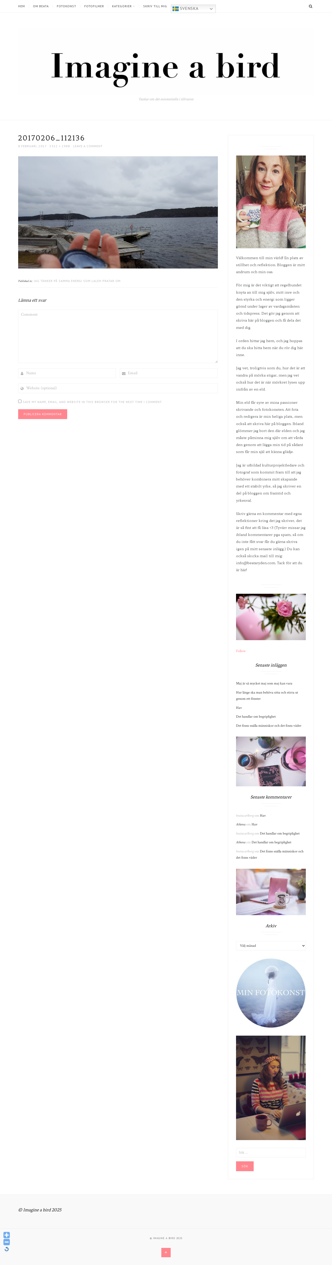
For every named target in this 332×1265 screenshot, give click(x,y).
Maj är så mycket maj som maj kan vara (264, 683)
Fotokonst (66, 6)
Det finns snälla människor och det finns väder (268, 725)
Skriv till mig (155, 6)
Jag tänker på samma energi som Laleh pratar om (77, 281)
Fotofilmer (94, 6)
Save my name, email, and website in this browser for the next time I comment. (93, 402)
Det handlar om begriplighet (256, 716)
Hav (239, 707)
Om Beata (41, 6)
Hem (21, 6)
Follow (241, 651)
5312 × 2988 (60, 146)
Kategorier (122, 6)
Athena (240, 824)
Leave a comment (88, 146)
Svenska (185, 9)
